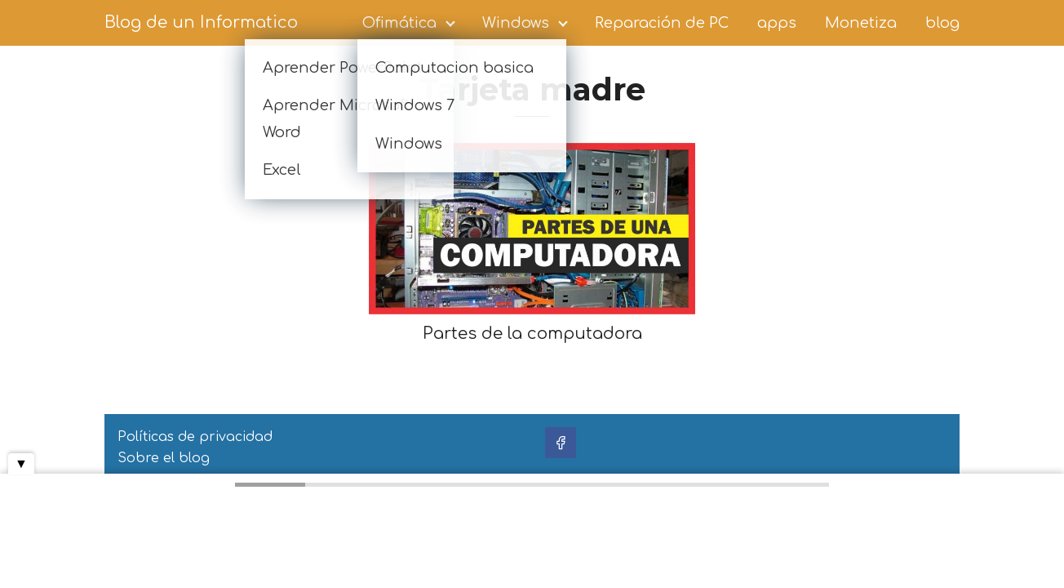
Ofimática (399, 23)
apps (776, 23)
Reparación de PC (662, 23)
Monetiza (861, 23)
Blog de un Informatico (201, 22)
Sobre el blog (163, 458)
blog (942, 23)
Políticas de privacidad (195, 437)
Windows (515, 23)
